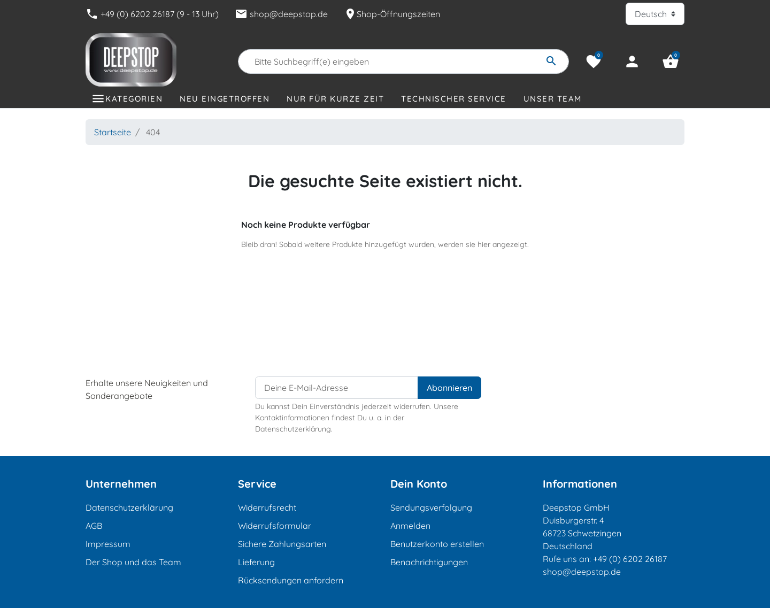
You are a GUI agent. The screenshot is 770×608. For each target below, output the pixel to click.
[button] (670, 61)
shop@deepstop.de (281, 14)
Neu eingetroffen (225, 99)
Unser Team (552, 99)
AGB (94, 525)
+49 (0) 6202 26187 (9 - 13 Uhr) (152, 14)
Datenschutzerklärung (129, 507)
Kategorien (134, 99)
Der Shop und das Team (133, 562)
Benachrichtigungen (429, 562)
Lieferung (256, 562)
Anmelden (410, 525)
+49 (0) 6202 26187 (630, 558)
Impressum (108, 543)
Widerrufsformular (274, 525)
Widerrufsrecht (267, 507)
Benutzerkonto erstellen (437, 543)
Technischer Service (453, 99)
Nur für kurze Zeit (335, 99)
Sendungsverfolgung (431, 507)
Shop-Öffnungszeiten (392, 14)
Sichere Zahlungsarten (282, 543)
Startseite (112, 132)
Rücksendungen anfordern (290, 580)
